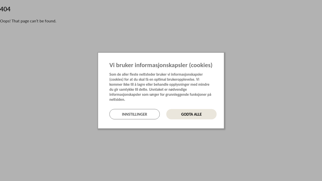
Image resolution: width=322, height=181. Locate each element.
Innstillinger (134, 114)
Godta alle (191, 114)
